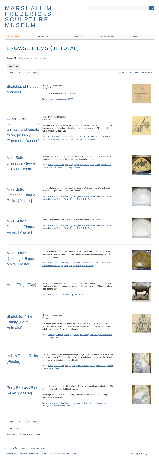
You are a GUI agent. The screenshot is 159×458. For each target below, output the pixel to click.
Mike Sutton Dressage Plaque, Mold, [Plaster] (21, 258)
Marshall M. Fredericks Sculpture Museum (30, 16)
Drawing (51, 335)
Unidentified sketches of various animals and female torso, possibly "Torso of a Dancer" (23, 129)
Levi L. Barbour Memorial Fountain (96, 136)
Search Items (40, 58)
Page (14, 72)
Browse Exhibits (107, 36)
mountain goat (53, 139)
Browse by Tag (25, 58)
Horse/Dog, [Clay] (21, 285)
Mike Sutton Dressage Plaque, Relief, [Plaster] (21, 195)
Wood (77, 167)
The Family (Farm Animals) (101, 335)
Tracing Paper (48, 337)
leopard (78, 136)
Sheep (76, 335)
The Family (84, 335)
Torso (79, 139)
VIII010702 (59, 337)
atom (9, 434)
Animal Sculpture (61, 165)
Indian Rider (101, 366)
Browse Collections (46, 36)
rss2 (38, 434)
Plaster (66, 199)
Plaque (71, 167)
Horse (50, 99)
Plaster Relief (75, 199)
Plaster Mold (87, 265)
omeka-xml (31, 434)
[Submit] (151, 8)
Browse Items (13, 36)
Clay (71, 165)
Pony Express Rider (56, 406)
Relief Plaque (87, 199)
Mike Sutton (106, 165)
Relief (57, 368)
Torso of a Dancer (90, 139)
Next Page (32, 72)
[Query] (120, 8)
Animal (50, 165)
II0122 (56, 136)
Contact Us (77, 36)
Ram (62, 139)
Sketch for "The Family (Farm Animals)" (19, 322)
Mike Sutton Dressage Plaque (54, 167)
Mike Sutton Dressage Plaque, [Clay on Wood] (21, 163)
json (23, 434)
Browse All (11, 58)
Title (129, 72)
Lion (44, 139)
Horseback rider (60, 99)
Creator (136, 72)
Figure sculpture (87, 165)
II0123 (70, 99)
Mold (66, 265)
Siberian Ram (70, 139)
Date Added (146, 72)
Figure (76, 165)
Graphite (59, 335)
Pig (71, 335)
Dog (75, 294)
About (135, 36)
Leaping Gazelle (66, 136)
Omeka (151, 454)
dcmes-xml (16, 434)
